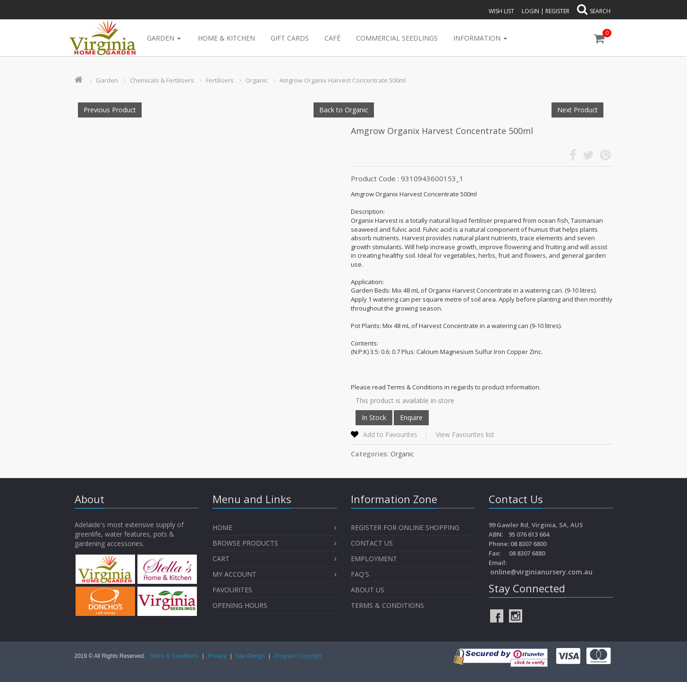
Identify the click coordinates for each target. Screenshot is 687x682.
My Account (234, 574)
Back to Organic (343, 109)
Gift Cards (290, 38)
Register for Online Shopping (405, 527)
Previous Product (110, 109)
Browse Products (245, 543)
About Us (367, 589)
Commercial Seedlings (397, 38)
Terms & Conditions (387, 605)
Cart (220, 558)
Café (332, 38)
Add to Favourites (390, 434)
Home (222, 527)
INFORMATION (480, 38)
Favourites (233, 589)
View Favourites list (465, 434)
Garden (164, 38)
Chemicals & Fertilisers (162, 80)
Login (530, 11)
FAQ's (360, 574)
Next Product (577, 109)
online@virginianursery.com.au (541, 571)
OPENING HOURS (239, 605)
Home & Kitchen (226, 38)
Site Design (251, 656)
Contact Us (372, 543)
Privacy (218, 656)
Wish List (501, 11)
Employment (374, 558)
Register (557, 11)
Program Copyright (298, 656)
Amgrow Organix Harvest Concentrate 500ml (343, 80)
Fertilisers (220, 80)
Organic (257, 80)
